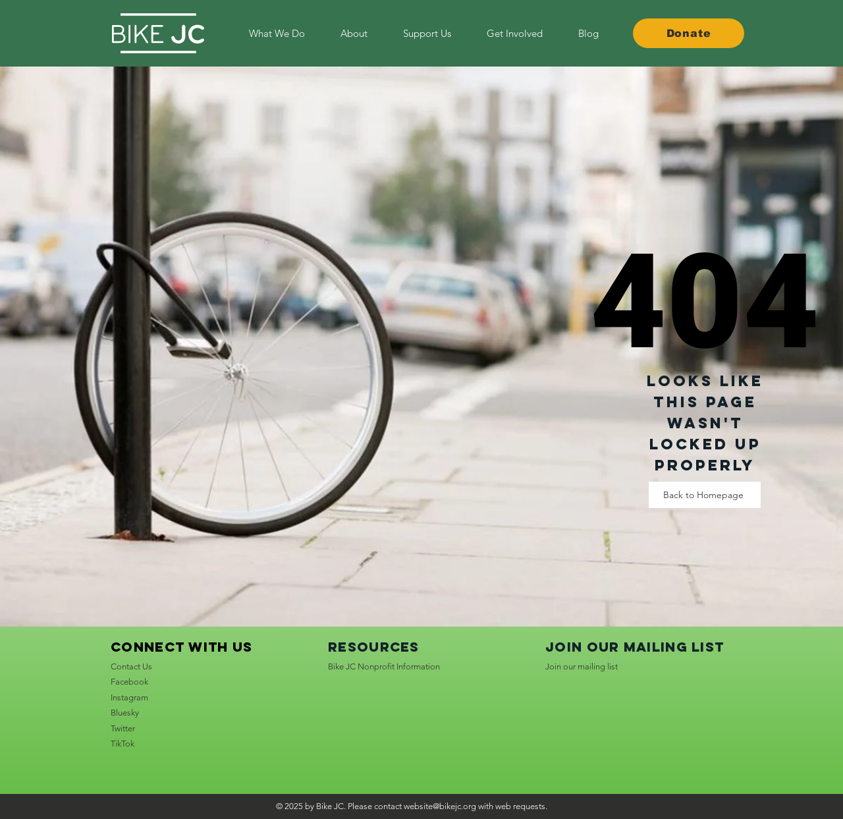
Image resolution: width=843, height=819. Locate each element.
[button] (514, 33)
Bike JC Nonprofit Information (384, 666)
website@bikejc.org (440, 806)
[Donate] (688, 33)
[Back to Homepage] (705, 495)
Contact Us (131, 666)
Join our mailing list (581, 666)
